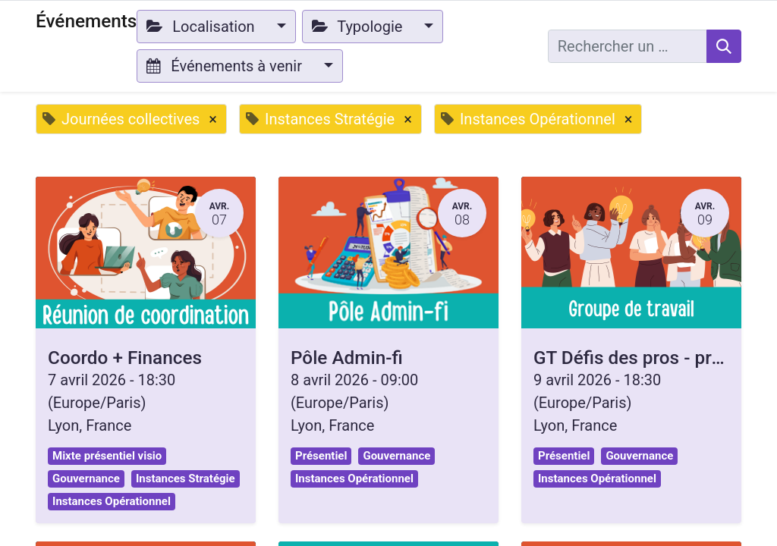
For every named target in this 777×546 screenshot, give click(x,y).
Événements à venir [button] (226, 66)
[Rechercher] (723, 46)
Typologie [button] (359, 26)
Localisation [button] (202, 26)
